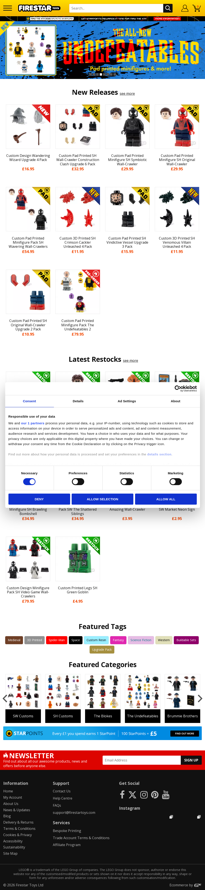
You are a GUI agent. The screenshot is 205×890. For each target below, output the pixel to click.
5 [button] (104, 74)
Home (8, 791)
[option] (102, 50)
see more (127, 93)
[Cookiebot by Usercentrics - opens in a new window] (178, 388)
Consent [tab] (29, 401)
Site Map (10, 853)
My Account (12, 797)
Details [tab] (78, 401)
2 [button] (94, 74)
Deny (39, 499)
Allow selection (102, 499)
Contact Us (62, 791)
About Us (10, 803)
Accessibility (13, 841)
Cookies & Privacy (17, 834)
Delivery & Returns (18, 822)
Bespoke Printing (67, 830)
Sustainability (14, 847)
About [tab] (175, 401)
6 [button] (108, 74)
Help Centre (62, 798)
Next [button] (201, 50)
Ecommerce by (185, 885)
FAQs (57, 805)
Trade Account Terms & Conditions (81, 837)
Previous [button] (4, 50)
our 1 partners (33, 423)
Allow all (165, 499)
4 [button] (101, 74)
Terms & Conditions (19, 828)
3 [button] (97, 74)
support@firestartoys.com (74, 812)
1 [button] (90, 74)
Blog (7, 816)
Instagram (129, 808)
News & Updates (16, 810)
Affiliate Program (67, 844)
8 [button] (114, 74)
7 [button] (111, 74)
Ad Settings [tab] (127, 401)
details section (159, 454)
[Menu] (7, 8)
